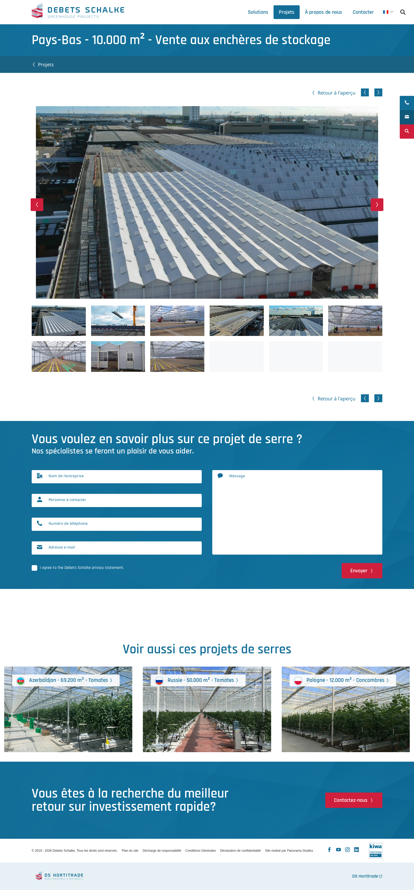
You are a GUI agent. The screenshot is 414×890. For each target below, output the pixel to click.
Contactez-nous (351, 800)
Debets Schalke (78, 12)
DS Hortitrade (365, 876)
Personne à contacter (67, 499)
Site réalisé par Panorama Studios (289, 850)
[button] (37, 204)
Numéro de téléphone (68, 523)
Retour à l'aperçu (336, 93)
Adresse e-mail (62, 547)
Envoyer (359, 570)
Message (237, 475)
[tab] (323, 12)
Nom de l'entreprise (66, 475)
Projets (46, 64)
